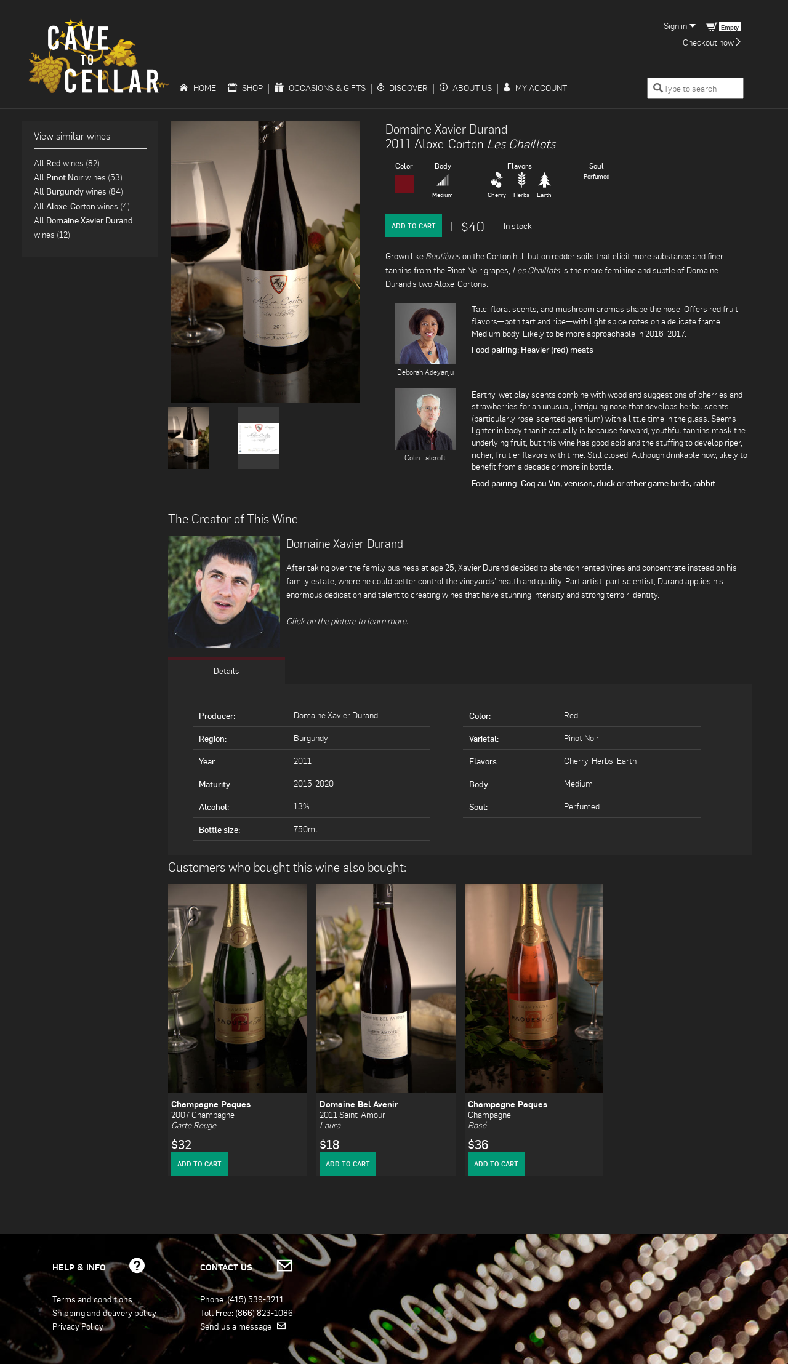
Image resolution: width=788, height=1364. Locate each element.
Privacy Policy (77, 1325)
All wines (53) (78, 177)
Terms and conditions (92, 1298)
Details (226, 670)
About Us (466, 87)
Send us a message (243, 1325)
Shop (245, 87)
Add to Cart (414, 225)
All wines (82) (67, 163)
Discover (402, 87)
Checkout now (712, 42)
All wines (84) (78, 191)
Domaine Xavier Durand (446, 129)
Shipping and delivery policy (104, 1312)
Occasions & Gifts (320, 87)
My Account (535, 87)
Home (197, 87)
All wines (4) (82, 206)
